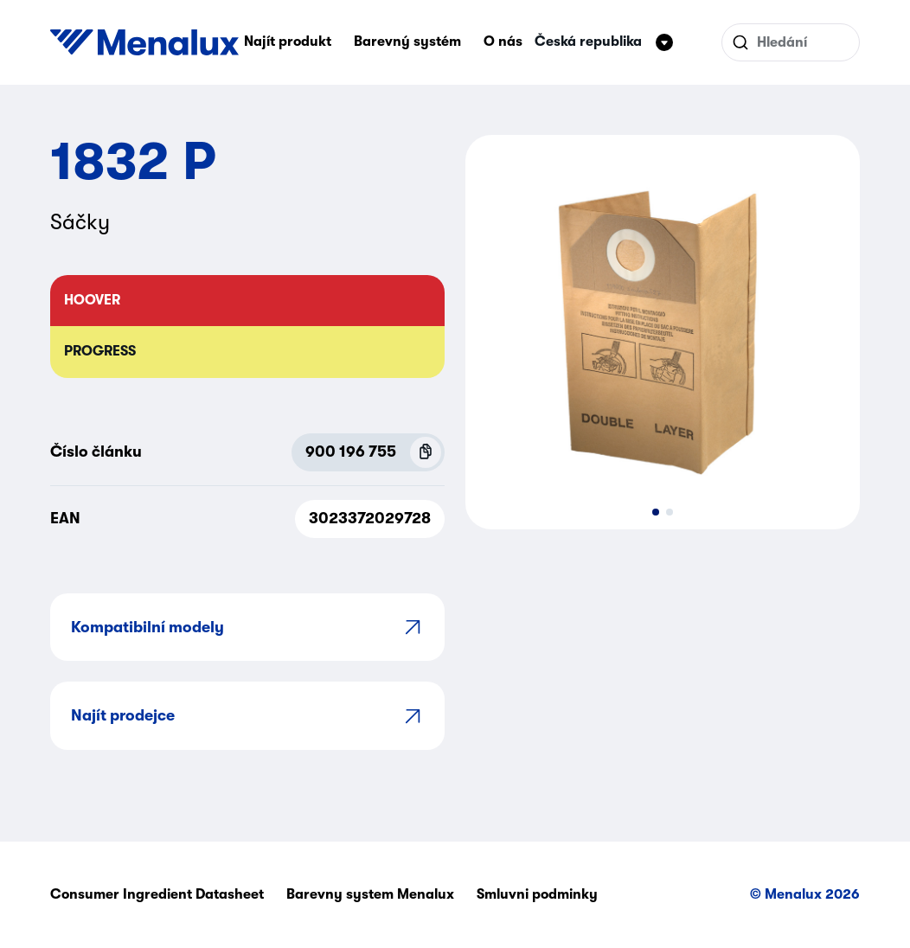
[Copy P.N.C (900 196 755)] (425, 452)
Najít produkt (287, 41)
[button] (655, 512)
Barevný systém (407, 41)
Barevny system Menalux (370, 894)
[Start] (144, 42)
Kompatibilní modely (247, 626)
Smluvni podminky (537, 894)
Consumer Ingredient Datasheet (157, 894)
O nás (503, 41)
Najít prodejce (247, 715)
